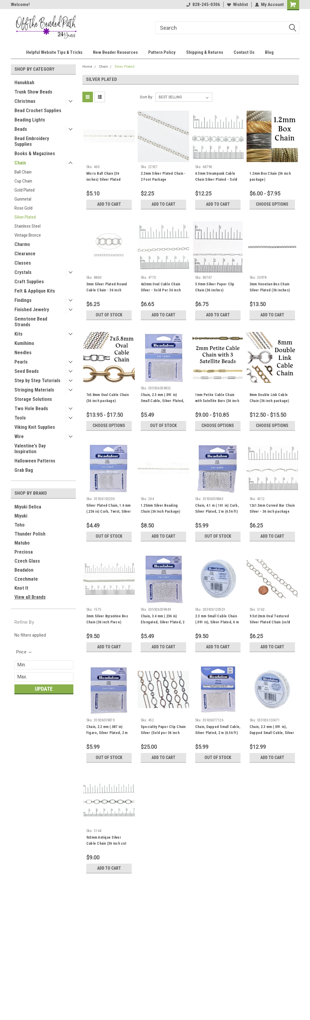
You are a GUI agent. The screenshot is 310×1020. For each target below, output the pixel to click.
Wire (19, 436)
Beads (20, 129)
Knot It (21, 588)
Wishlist (237, 4)
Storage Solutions (33, 399)
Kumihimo (24, 343)
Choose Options (272, 204)
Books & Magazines (34, 153)
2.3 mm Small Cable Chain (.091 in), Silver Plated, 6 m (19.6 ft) (217, 622)
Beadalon (23, 570)
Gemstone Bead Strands (30, 321)
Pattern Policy (162, 52)
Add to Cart (109, 204)
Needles (23, 352)
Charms (22, 244)
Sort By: (146, 97)
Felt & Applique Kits (34, 291)
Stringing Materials (34, 390)
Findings (23, 300)
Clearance (24, 254)
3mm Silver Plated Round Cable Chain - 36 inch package (106, 290)
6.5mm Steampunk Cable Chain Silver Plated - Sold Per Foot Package (216, 179)
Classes (22, 263)
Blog (269, 52)
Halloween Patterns (34, 461)
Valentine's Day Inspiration (30, 448)
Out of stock (109, 314)
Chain (20, 163)
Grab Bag (23, 470)
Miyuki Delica (27, 507)
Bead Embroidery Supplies (31, 141)
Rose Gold (23, 208)
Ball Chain (23, 172)
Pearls (21, 362)
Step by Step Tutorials (37, 380)
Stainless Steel (27, 226)
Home (87, 67)
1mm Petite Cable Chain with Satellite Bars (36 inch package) (217, 401)
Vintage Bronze (27, 235)
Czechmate (26, 579)
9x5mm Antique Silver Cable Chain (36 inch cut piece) (106, 843)
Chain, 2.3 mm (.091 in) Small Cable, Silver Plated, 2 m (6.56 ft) (162, 401)
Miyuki (20, 516)
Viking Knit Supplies (34, 427)
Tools (20, 418)
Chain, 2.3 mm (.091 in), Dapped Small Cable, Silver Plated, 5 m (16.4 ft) (272, 733)
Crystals (23, 272)
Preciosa (23, 552)
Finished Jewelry (31, 309)
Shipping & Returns (204, 52)
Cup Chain (23, 181)
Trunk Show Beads (33, 92)
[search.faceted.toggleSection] (24, 652)
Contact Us (244, 52)
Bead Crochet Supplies (37, 110)
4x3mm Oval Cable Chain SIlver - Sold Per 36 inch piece (161, 290)
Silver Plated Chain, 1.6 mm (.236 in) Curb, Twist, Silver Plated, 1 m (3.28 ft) (108, 511)
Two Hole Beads (31, 408)
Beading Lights (29, 120)
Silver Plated (25, 217)
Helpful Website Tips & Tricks (54, 52)
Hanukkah (24, 82)
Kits (18, 334)
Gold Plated (24, 190)
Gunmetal (22, 199)
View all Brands (30, 597)
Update (44, 689)
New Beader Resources (115, 52)
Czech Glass (27, 561)
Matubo (22, 543)
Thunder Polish (29, 534)
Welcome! (20, 4)
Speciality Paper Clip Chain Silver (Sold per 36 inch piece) (163, 733)
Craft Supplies (29, 281)
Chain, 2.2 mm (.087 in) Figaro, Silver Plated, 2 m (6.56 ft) (107, 733)
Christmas (24, 101)
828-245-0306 (203, 4)
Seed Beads (26, 371)
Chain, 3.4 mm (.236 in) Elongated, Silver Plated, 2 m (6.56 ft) (163, 622)
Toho (19, 525)
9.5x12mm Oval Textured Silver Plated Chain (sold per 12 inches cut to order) (272, 622)
